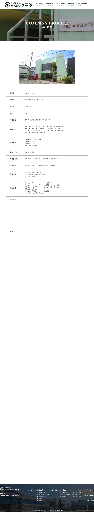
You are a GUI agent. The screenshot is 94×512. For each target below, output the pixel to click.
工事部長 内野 (76, 496)
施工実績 (39, 4)
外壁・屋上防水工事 (43, 494)
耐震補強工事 (41, 496)
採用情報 (70, 4)
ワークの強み (29, 490)
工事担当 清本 (76, 492)
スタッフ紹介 (60, 4)
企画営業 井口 (76, 494)
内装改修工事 (41, 492)
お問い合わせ (81, 4)
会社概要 (63, 496)
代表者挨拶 (63, 492)
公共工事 (40, 500)
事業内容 (40, 490)
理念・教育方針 (65, 494)
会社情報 (49, 4)
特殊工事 (40, 498)
